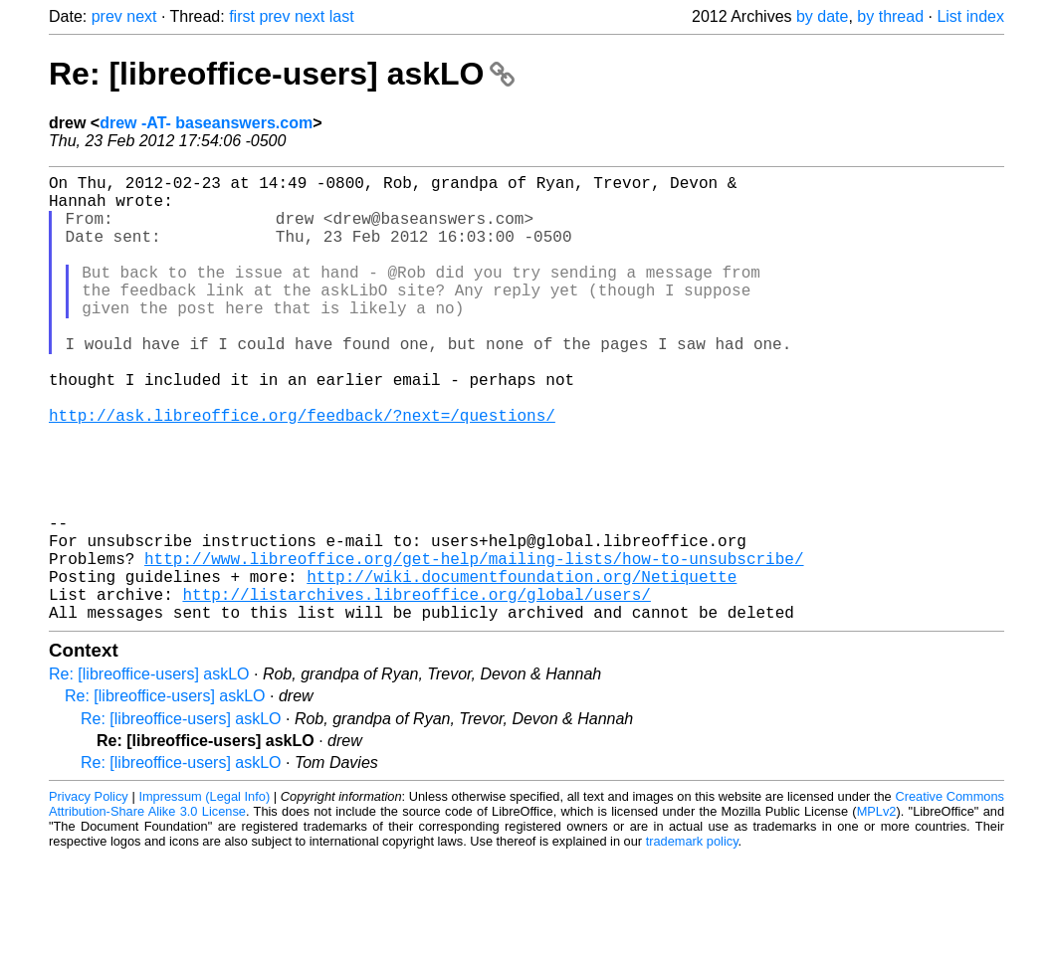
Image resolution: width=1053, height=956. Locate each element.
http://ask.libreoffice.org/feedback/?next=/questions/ (302, 470)
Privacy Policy (88, 895)
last (341, 16)
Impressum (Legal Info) (204, 895)
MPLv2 (877, 910)
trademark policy (692, 940)
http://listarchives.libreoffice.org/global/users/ (416, 689)
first (242, 16)
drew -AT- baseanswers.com (206, 122)
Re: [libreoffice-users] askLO (282, 74)
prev (107, 16)
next (141, 16)
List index (970, 16)
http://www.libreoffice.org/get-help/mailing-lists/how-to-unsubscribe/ (473, 646)
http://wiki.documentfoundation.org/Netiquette (522, 667)
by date (822, 16)
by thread (890, 16)
